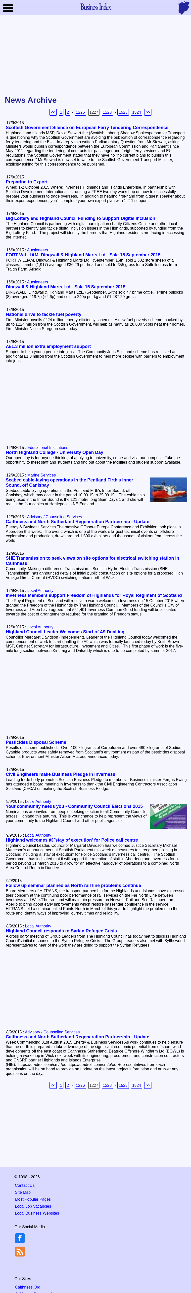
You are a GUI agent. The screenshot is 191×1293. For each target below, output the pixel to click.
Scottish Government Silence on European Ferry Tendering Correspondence (87, 127)
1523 (123, 112)
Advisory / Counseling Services (54, 517)
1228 (107, 112)
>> (147, 112)
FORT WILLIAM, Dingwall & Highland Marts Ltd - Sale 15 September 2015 (83, 254)
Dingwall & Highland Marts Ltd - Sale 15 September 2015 (65, 286)
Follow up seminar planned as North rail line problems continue (73, 885)
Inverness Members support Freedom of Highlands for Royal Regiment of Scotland (94, 595)
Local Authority (40, 590)
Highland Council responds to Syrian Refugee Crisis (61, 930)
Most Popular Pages (33, 1199)
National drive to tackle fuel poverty (43, 314)
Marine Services (41, 475)
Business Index (95, 6)
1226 (80, 112)
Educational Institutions (47, 447)
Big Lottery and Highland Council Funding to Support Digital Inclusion (80, 218)
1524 (136, 112)
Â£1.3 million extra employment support (48, 346)
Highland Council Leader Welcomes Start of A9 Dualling (65, 631)
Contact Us (25, 1185)
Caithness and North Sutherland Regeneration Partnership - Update (77, 521)
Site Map (23, 1192)
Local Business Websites (37, 1213)
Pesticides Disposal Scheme (36, 742)
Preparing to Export (27, 181)
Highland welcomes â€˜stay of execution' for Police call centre (72, 840)
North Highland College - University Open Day (54, 452)
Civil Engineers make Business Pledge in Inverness (60, 774)
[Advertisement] (95, 55)
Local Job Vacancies (33, 1206)
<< (53, 112)
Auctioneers (37, 250)
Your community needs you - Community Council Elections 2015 (74, 806)
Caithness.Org (27, 1287)
